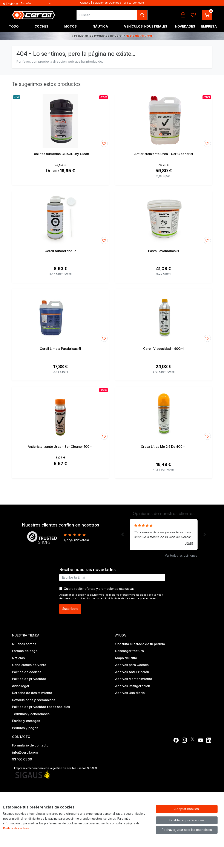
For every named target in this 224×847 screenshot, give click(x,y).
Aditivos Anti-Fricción (132, 672)
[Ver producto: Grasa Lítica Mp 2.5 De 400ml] (163, 414)
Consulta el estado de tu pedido (140, 644)
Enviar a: (12, 4)
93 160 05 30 (22, 759)
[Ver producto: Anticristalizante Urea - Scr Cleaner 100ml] (60, 414)
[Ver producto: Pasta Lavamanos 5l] (163, 218)
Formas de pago (24, 651)
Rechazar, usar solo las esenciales (186, 830)
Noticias (18, 658)
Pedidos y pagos (25, 728)
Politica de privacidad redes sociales (41, 707)
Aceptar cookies (186, 809)
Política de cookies (26, 672)
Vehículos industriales (145, 26)
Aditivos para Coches (132, 665)
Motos (70, 26)
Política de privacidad (29, 679)
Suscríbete (70, 609)
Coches (41, 26)
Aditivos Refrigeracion (132, 686)
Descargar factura (129, 651)
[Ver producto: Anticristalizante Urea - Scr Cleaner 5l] (163, 121)
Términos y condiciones (30, 714)
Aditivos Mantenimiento (133, 679)
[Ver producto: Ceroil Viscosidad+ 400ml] (163, 316)
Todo (14, 26)
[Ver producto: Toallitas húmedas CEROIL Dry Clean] (60, 121)
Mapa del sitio (126, 658)
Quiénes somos (24, 644)
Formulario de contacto (30, 745)
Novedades (185, 26)
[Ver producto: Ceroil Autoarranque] (60, 218)
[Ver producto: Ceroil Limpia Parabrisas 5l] (60, 316)
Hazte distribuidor (139, 35)
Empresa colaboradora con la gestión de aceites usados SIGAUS (55, 768)
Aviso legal (20, 686)
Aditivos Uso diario (130, 693)
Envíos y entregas (26, 721)
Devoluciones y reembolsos (33, 700)
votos (81, 540)
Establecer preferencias (186, 820)
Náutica (100, 26)
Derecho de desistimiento (32, 693)
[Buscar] (107, 15)
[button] (122, 534)
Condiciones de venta (29, 665)
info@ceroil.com (25, 752)
